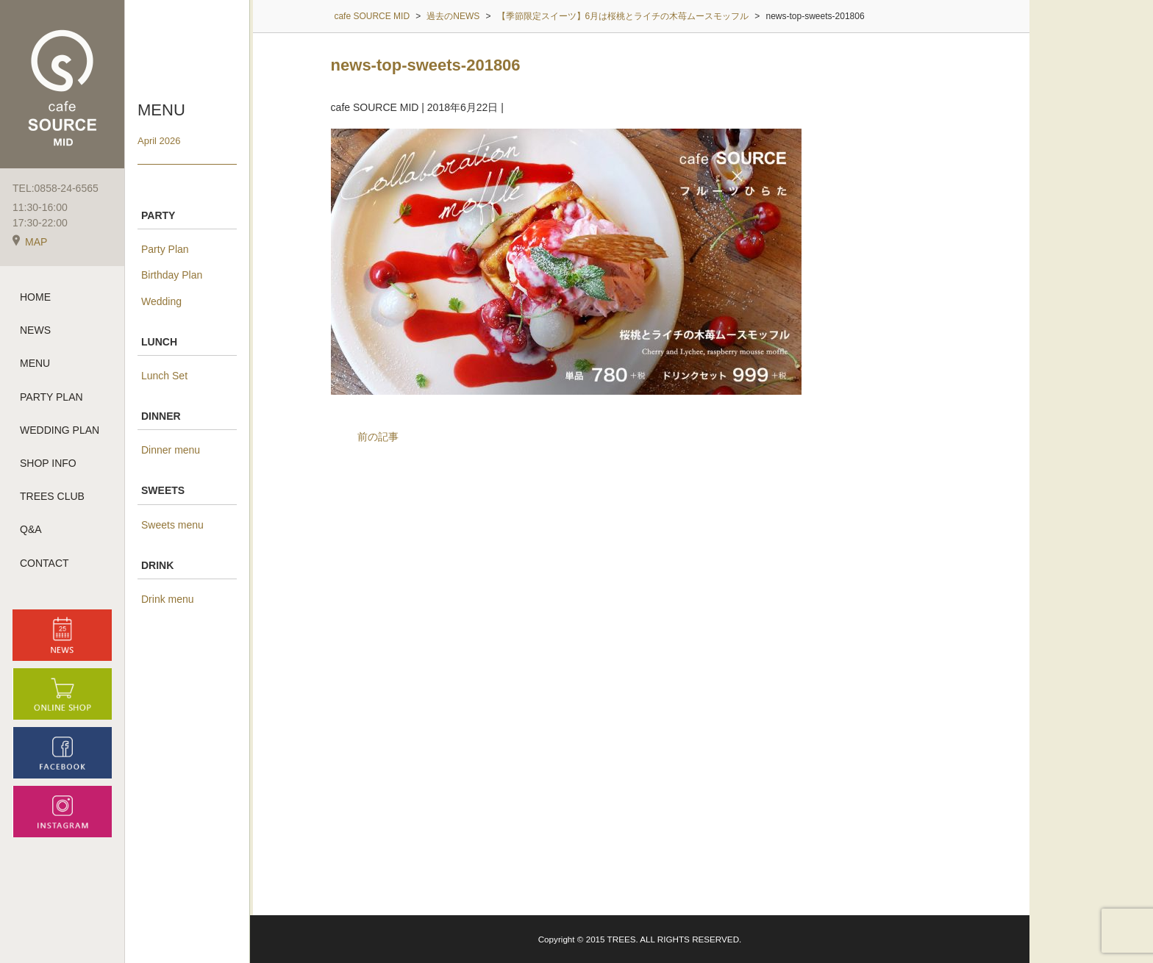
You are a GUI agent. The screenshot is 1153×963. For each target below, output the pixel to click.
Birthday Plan (171, 275)
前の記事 (378, 437)
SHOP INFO (48, 463)
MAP (30, 242)
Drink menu (167, 599)
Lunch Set (164, 376)
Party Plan (165, 249)
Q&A (31, 529)
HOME (35, 297)
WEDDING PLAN (59, 430)
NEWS (35, 330)
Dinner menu (170, 450)
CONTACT (44, 563)
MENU (35, 363)
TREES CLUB (52, 496)
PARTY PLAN (51, 397)
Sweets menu (172, 525)
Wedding (161, 301)
